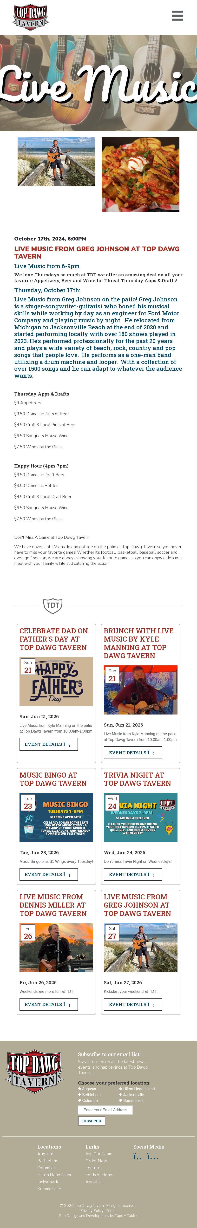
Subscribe (91, 1121)
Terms (111, 1210)
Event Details (49, 744)
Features (93, 1168)
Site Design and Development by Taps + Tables (98, 1215)
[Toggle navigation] (177, 16)
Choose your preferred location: (114, 1083)
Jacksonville (48, 1182)
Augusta (45, 1154)
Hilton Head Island (54, 1175)
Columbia (46, 1168)
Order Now (96, 1161)
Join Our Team (98, 1154)
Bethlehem (47, 1161)
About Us (94, 1182)
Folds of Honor (99, 1175)
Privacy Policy (92, 1210)
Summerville (49, 1189)
